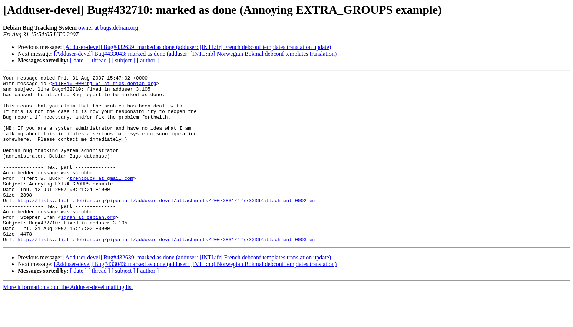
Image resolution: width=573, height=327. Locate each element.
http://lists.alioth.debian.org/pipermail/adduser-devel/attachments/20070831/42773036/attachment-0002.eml (167, 226)
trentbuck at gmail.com (101, 199)
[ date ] (78, 60)
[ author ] (148, 60)
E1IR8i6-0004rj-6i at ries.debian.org (104, 85)
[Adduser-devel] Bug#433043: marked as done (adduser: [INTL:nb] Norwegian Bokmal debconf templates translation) (195, 54)
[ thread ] (99, 60)
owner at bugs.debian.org (108, 28)
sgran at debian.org (88, 246)
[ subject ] (123, 60)
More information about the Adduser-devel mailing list (68, 320)
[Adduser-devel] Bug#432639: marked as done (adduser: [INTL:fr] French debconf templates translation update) (197, 47)
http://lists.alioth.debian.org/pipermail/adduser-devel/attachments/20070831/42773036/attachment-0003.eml (167, 272)
